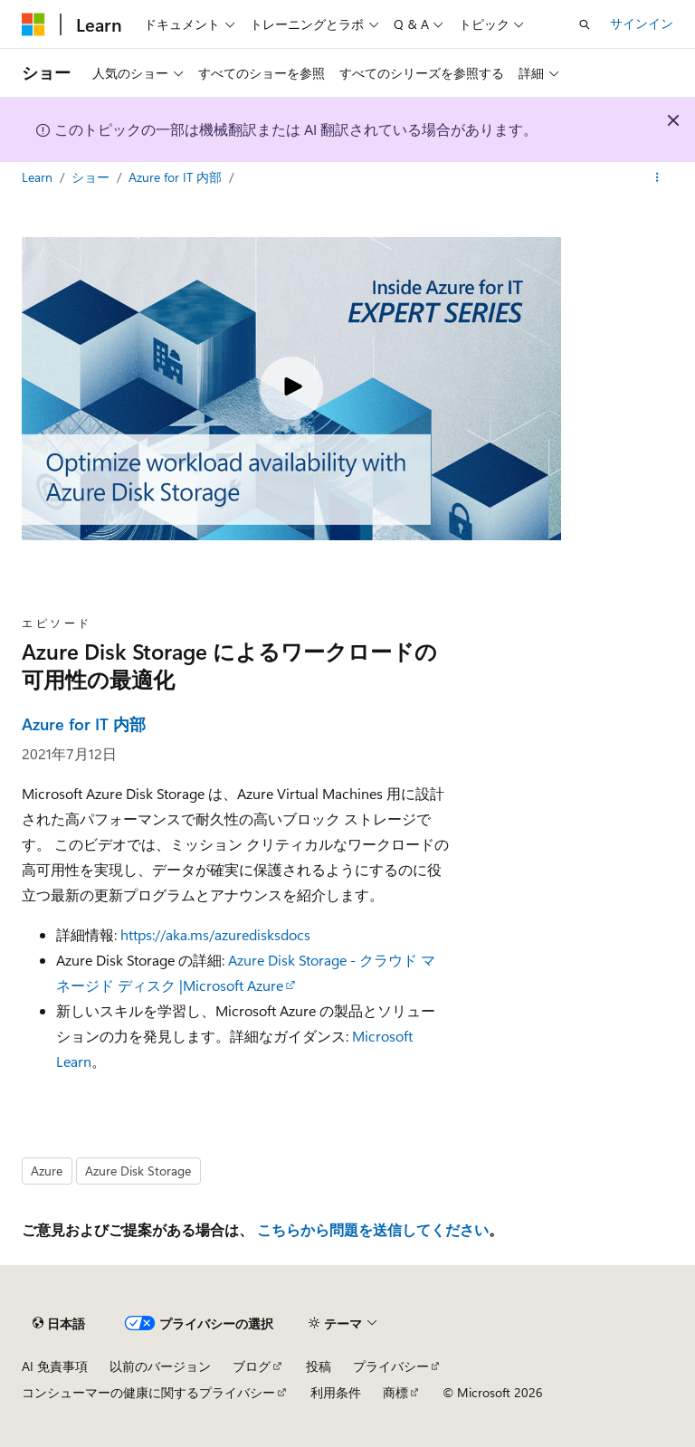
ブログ (252, 1366)
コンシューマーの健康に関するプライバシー (148, 1392)
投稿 (318, 1366)
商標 (395, 1392)
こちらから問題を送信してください (373, 1229)
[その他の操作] (657, 178)
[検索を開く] (584, 24)
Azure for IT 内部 (177, 177)
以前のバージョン (160, 1366)
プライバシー (391, 1366)
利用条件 (335, 1392)
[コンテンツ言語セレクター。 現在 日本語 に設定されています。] (59, 1323)
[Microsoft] (33, 24)
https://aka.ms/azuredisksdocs (215, 934)
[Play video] (291, 388)
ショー (92, 177)
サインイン (641, 23)
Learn (39, 177)
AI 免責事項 (55, 1366)
